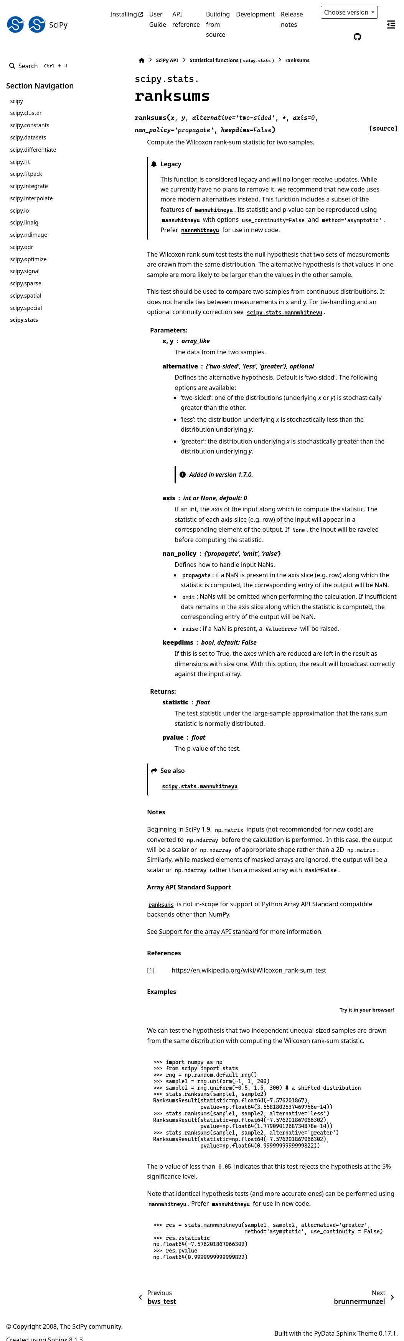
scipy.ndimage (28, 234)
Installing (123, 14)
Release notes (292, 19)
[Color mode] (341, 36)
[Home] (114, 60)
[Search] (39, 66)
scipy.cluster (25, 112)
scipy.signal (25, 271)
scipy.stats (24, 319)
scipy (16, 101)
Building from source (218, 24)
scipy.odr (21, 247)
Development (255, 14)
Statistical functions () (204, 60)
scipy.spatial (25, 295)
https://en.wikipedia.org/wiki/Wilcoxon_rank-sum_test (221, 960)
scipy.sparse (25, 283)
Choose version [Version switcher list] (347, 12)
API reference (186, 19)
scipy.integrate (29, 186)
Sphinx (58, 1330)
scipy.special (26, 307)
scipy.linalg (24, 222)
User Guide (158, 19)
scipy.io (19, 210)
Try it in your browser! (367, 999)
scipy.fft (20, 161)
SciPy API (140, 60)
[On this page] (391, 24)
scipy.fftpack (26, 173)
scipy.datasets (28, 137)
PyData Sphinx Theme (345, 1323)
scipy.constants (29, 125)
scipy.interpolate (31, 198)
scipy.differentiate (33, 149)
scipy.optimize (28, 259)
